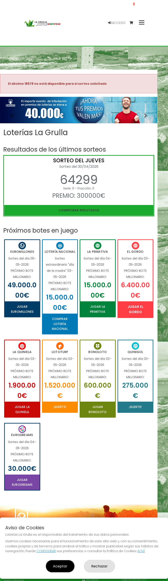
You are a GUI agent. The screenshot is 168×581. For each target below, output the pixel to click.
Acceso (116, 23)
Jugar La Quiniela (22, 409)
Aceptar (60, 566)
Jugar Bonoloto (98, 409)
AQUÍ (141, 551)
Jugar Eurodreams (22, 482)
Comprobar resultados (79, 210)
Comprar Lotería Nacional (60, 324)
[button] (12, 115)
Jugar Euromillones (22, 309)
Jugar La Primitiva (97, 309)
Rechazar (99, 566)
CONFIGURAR (46, 551)
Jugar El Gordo (135, 309)
